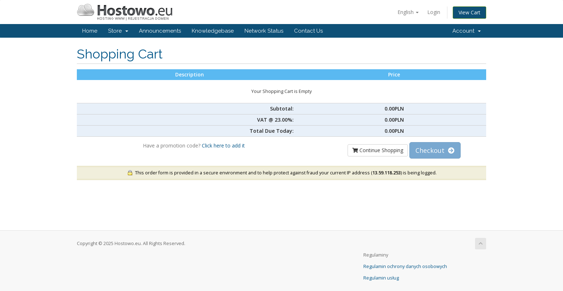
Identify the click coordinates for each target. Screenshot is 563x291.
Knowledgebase (213, 31)
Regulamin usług (381, 278)
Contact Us (308, 31)
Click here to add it (223, 145)
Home (89, 31)
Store (118, 31)
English (408, 12)
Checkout (435, 150)
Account (466, 31)
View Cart (469, 12)
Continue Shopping (377, 150)
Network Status (264, 31)
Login (433, 12)
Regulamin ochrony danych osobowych (405, 266)
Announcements (160, 31)
